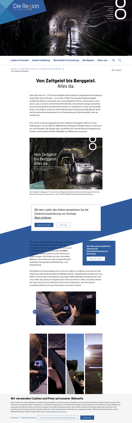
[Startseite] (26, 7)
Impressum (15, 417)
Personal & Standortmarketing (51, 69)
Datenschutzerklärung (59, 411)
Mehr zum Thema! (96, 259)
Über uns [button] (102, 62)
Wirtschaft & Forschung (29, 69)
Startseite (14, 69)
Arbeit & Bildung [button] (41, 62)
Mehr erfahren (43, 217)
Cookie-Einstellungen (28, 417)
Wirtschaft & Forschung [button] (66, 62)
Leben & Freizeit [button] (20, 62)
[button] (113, 60)
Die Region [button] (88, 62)
